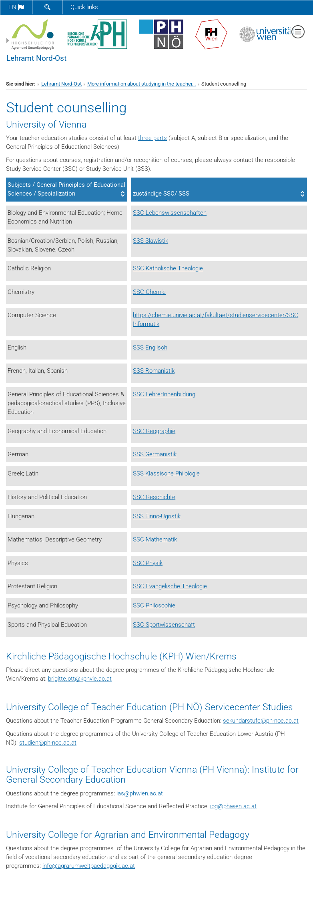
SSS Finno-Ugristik (157, 516)
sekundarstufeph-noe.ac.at (261, 720)
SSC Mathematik (155, 539)
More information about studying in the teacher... (141, 84)
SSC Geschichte (154, 497)
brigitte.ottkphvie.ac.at (80, 678)
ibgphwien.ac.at (233, 806)
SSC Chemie (149, 292)
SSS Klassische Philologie (166, 473)
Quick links (84, 7)
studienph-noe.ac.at (47, 742)
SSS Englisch (150, 347)
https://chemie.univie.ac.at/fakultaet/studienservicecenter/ (210, 315)
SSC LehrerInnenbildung (164, 394)
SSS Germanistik (155, 454)
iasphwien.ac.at (139, 793)
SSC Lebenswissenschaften (170, 212)
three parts (152, 138)
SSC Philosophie (154, 605)
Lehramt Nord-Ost (36, 58)
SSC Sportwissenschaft (164, 624)
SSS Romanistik (154, 370)
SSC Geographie (154, 431)
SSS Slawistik (150, 240)
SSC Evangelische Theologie (170, 586)
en (16, 7)
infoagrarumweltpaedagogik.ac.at (88, 865)
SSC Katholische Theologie (168, 268)
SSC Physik (148, 563)
